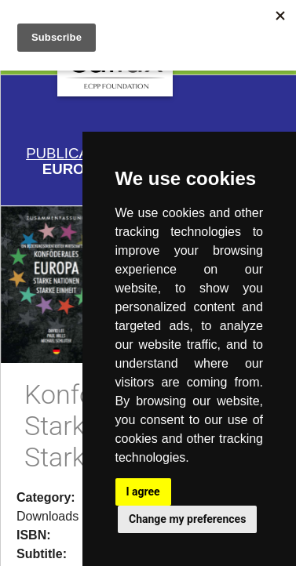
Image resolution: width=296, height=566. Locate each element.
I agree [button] (143, 491)
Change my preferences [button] (187, 519)
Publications (79, 153)
